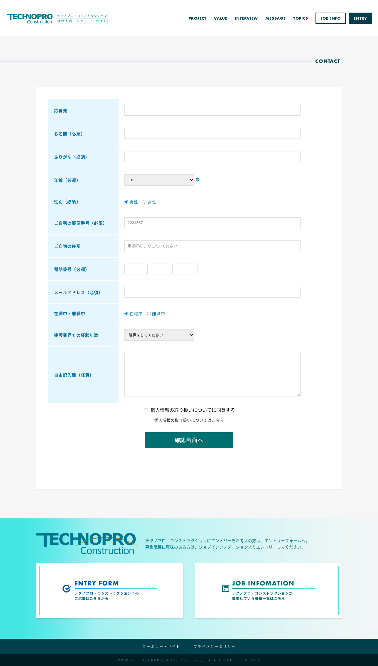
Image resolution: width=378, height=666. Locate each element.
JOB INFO (330, 18)
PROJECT (197, 18)
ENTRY (360, 18)
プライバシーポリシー (214, 646)
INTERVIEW (246, 18)
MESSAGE (275, 18)
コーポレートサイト (161, 646)
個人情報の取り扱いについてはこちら (189, 420)
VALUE (220, 18)
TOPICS (300, 18)
